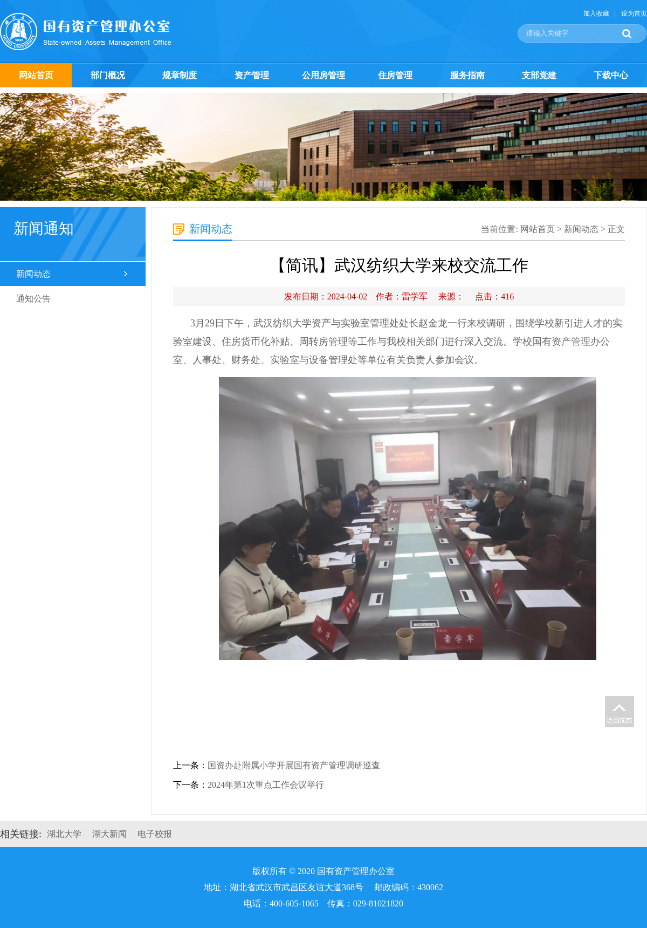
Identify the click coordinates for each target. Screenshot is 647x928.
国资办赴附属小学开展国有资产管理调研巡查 (294, 765)
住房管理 (395, 75)
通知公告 (33, 298)
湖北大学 (64, 833)
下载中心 (611, 75)
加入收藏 (596, 13)
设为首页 (634, 13)
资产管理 (252, 75)
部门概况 (108, 75)
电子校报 (154, 833)
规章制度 (179, 75)
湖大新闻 (109, 833)
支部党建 (539, 75)
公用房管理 (323, 75)
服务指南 (467, 75)
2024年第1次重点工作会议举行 (266, 784)
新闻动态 (33, 273)
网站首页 (36, 75)
